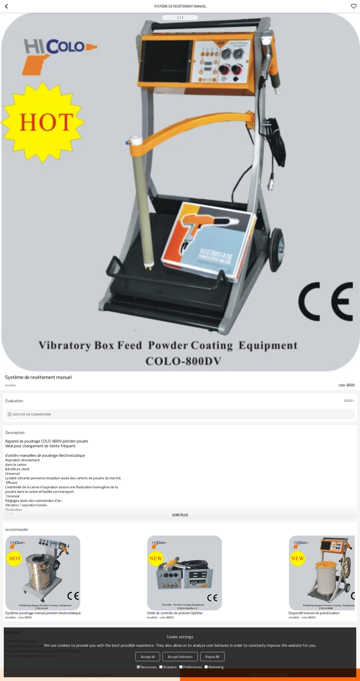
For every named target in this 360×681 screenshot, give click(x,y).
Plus (348, 400)
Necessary (147, 666)
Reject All (212, 656)
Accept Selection (180, 656)
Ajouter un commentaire (32, 414)
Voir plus (180, 515)
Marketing (214, 666)
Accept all (148, 656)
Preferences (190, 666)
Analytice (168, 666)
